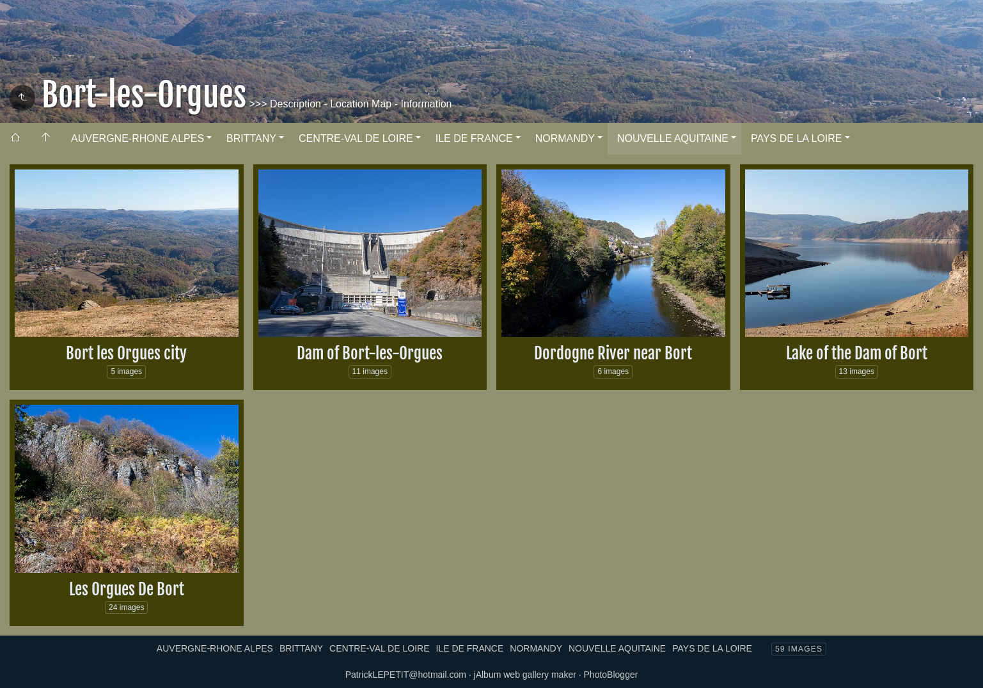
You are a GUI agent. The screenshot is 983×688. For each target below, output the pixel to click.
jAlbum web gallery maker (525, 674)
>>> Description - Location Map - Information (349, 103)
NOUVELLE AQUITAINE (672, 138)
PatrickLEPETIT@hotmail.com (405, 674)
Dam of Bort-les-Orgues (370, 353)
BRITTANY (251, 138)
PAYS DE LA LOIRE (796, 138)
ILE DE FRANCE (474, 138)
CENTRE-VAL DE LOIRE (356, 138)
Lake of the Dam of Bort (856, 353)
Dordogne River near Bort (613, 353)
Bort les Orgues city (126, 353)
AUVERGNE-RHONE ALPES (137, 138)
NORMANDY (565, 138)
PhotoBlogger (611, 674)
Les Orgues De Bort (126, 589)
